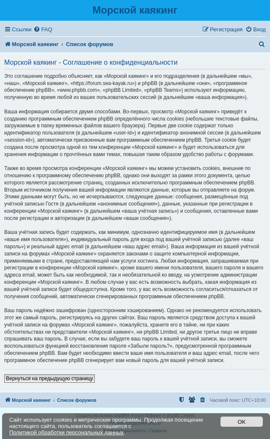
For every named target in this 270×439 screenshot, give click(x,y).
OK (242, 422)
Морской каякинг (134, 10)
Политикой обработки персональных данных (66, 432)
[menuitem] (42, 29)
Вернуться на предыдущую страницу (49, 378)
